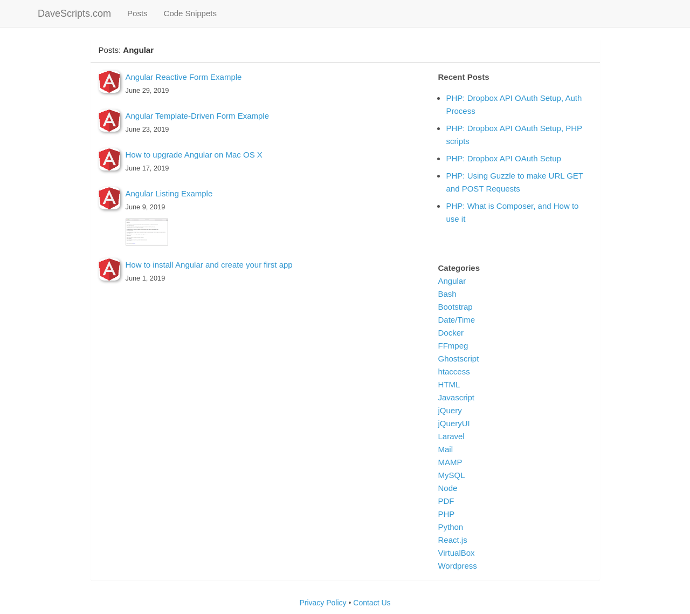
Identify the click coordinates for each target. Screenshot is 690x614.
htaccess (454, 371)
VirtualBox (456, 552)
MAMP (450, 462)
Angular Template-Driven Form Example (198, 115)
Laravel (451, 436)
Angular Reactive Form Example (184, 76)
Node (447, 488)
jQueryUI (454, 423)
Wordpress (457, 565)
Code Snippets (190, 13)
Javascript (456, 397)
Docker (451, 332)
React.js (452, 539)
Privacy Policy (322, 602)
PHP (446, 514)
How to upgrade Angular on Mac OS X (194, 154)
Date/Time (456, 319)
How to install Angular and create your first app (209, 264)
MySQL (451, 475)
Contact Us (371, 602)
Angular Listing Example (169, 193)
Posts (141, 13)
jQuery (449, 410)
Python (450, 526)
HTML (449, 384)
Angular (452, 280)
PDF (446, 501)
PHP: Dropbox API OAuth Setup (503, 158)
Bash (447, 293)
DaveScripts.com (74, 13)
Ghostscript (458, 358)
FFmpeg (453, 345)
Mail (445, 449)
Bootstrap (455, 306)
